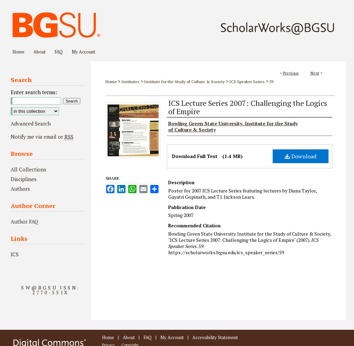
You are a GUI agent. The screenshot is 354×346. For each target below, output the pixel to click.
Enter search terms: (34, 92)
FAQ (147, 337)
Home (111, 81)
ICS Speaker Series (247, 81)
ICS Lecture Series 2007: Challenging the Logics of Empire (247, 107)
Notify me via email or (42, 136)
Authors (20, 188)
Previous (291, 73)
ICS (15, 254)
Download (300, 156)
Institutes (130, 81)
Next (315, 73)
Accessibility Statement (215, 337)
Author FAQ (24, 221)
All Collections (28, 169)
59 (271, 81)
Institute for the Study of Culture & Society (184, 81)
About (129, 337)
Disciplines (24, 179)
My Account (172, 337)
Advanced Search (31, 123)
